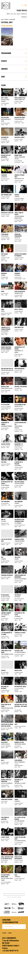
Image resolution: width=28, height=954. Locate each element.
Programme (6, 53)
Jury (3, 76)
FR (22, 5)
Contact (4, 933)
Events (4, 61)
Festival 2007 (12, 19)
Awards (4, 68)
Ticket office (22, 10)
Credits (10, 933)
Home (2, 19)
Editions (6, 19)
